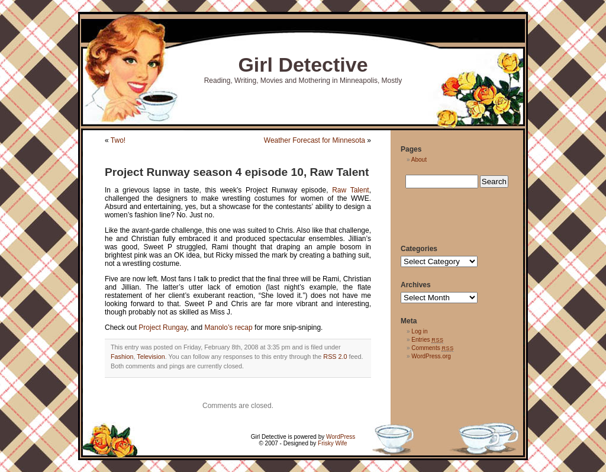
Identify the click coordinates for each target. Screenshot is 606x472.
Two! (118, 140)
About (419, 159)
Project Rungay (162, 327)
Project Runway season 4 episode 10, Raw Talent (237, 172)
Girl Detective (303, 64)
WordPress (340, 437)
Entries (427, 339)
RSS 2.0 (335, 356)
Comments (432, 348)
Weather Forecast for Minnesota (314, 140)
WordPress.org (431, 356)
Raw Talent (350, 190)
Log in (419, 331)
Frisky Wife (332, 443)
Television (151, 356)
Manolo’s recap (229, 327)
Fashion (122, 356)
